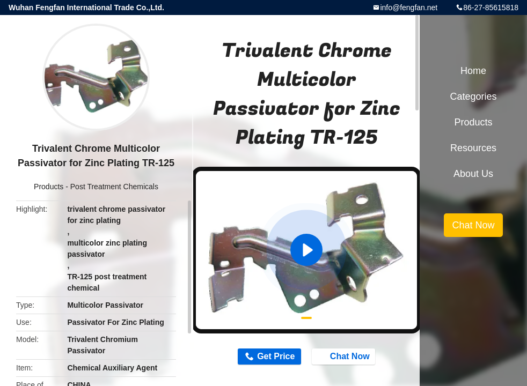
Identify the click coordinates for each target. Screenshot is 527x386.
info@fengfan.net (408, 7)
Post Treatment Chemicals (114, 186)
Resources (473, 148)
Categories (473, 96)
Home (473, 70)
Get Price (276, 356)
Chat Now (344, 356)
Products (48, 186)
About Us (473, 173)
